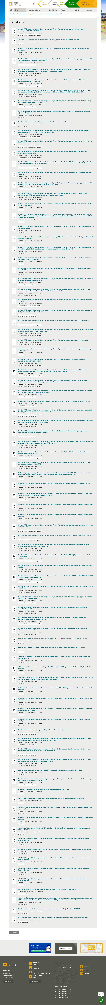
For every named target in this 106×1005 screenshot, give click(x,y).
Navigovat (8, 981)
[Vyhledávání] (29, 3)
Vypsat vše (14, 932)
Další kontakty (35, 981)
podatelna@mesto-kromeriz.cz (41, 973)
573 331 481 (36, 969)
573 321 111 (36, 964)
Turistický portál (86, 3)
